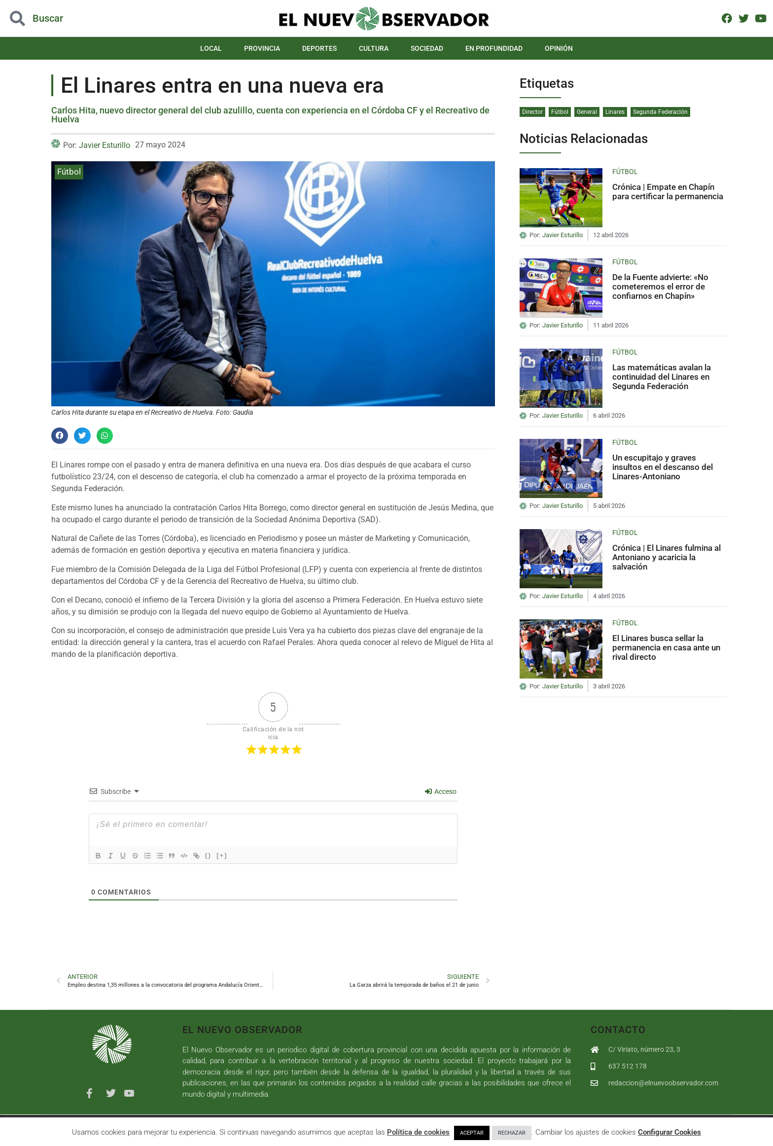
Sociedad (427, 48)
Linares (615, 111)
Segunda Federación (660, 111)
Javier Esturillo (104, 145)
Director (532, 111)
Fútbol (69, 172)
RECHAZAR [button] (512, 1133)
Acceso (441, 791)
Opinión (559, 48)
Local (211, 48)
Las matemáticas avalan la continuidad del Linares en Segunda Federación (661, 376)
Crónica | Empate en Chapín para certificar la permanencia (667, 191)
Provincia (262, 48)
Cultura (373, 48)
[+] (235, 855)
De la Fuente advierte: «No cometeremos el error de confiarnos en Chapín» (660, 286)
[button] (59, 436)
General (587, 111)
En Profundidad (494, 48)
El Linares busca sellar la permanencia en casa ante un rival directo (666, 647)
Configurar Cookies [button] (669, 1132)
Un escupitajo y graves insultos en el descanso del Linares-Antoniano (662, 467)
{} (221, 855)
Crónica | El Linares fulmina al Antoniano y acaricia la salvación (666, 557)
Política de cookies (418, 1132)
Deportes (319, 48)
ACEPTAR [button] (472, 1133)
